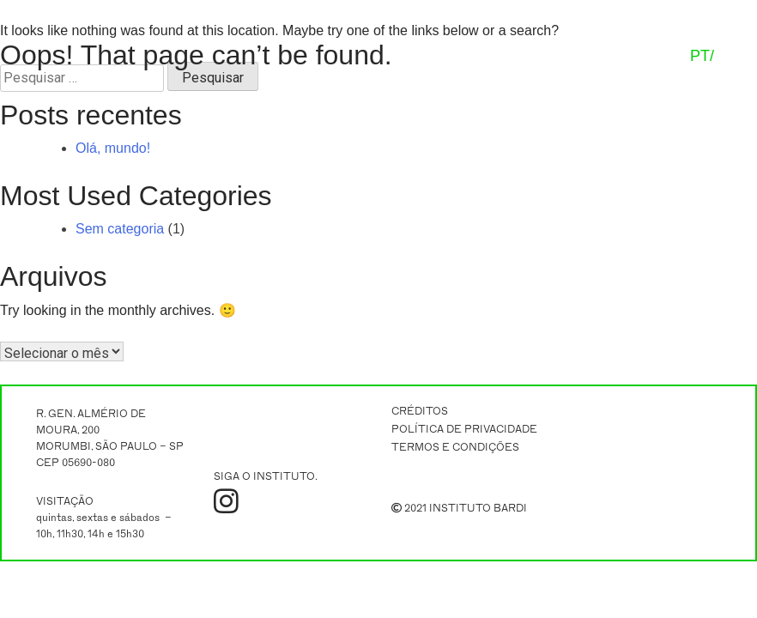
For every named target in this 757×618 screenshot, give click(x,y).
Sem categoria (120, 228)
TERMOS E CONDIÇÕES (455, 447)
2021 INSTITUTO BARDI (459, 508)
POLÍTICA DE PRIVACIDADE (464, 429)
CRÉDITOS (419, 411)
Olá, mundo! (113, 148)
